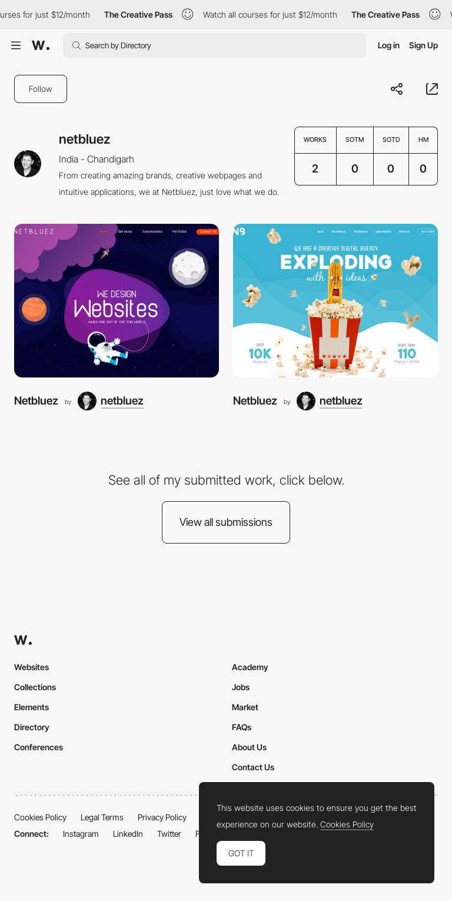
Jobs (241, 687)
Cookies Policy (40, 817)
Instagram (81, 834)
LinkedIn (128, 834)
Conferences (38, 747)
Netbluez (36, 401)
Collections (35, 687)
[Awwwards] (40, 45)
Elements (31, 707)
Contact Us (253, 767)
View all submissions (226, 522)
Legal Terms (102, 817)
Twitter (169, 834)
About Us (249, 747)
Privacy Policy (162, 817)
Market (245, 707)
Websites (31, 667)
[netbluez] (111, 401)
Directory (31, 727)
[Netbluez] (116, 300)
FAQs (241, 727)
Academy (250, 667)
